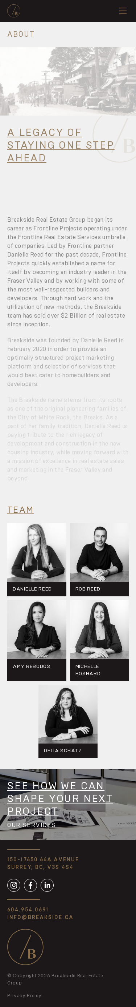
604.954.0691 (28, 910)
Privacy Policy (24, 996)
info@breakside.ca (40, 917)
